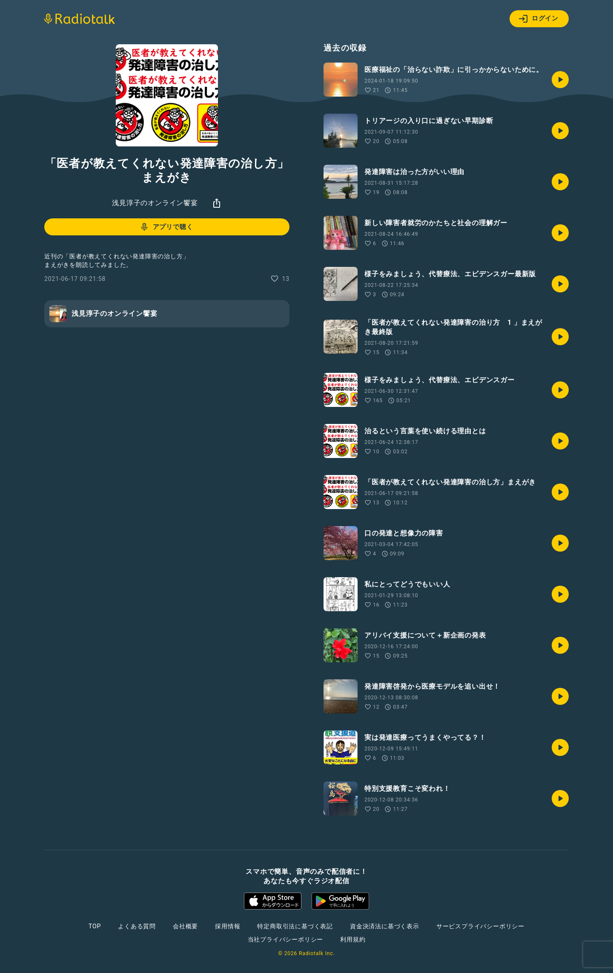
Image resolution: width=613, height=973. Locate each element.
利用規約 (352, 939)
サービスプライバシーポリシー (480, 926)
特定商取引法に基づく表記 (295, 926)
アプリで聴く (166, 227)
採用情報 (227, 926)
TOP (95, 926)
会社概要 (185, 926)
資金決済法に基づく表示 (384, 926)
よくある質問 (137, 926)
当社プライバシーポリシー (286, 939)
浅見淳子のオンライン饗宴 (155, 203)
